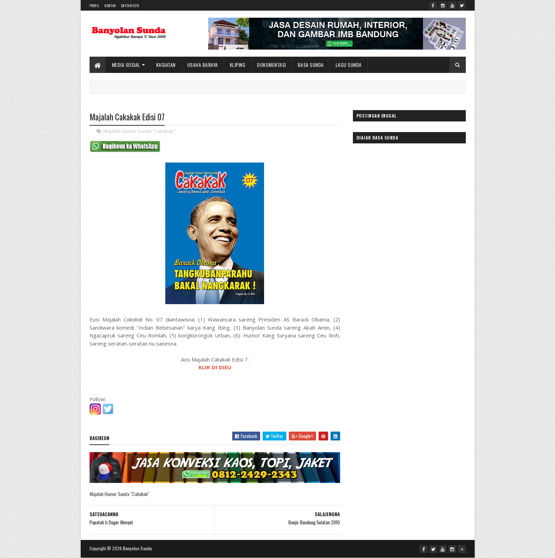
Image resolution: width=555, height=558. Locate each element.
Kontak (110, 5)
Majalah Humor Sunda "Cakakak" (139, 131)
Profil (94, 5)
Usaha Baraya (202, 64)
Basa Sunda (311, 64)
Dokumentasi (271, 64)
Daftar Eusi (130, 5)
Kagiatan (166, 64)
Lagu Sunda (349, 64)
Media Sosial (126, 64)
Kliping (238, 64)
